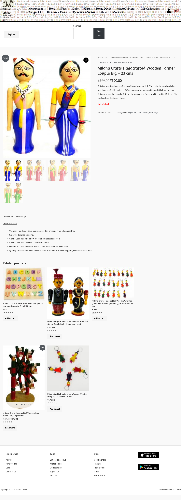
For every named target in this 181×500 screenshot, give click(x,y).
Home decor (101, 8)
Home (100, 57)
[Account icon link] (168, 10)
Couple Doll (115, 57)
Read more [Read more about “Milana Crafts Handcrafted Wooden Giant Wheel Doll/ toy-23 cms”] (11, 431)
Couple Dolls (100, 464)
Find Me (99, 33)
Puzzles (53, 480)
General (119, 62)
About (102, 12)
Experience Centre (83, 12)
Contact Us (118, 12)
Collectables (56, 472)
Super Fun (54, 476)
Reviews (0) (22, 217)
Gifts (86, 8)
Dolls (74, 8)
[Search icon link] (18, 10)
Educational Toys (58, 464)
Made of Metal (123, 8)
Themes (97, 468)
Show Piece (99, 480)
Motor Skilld (56, 468)
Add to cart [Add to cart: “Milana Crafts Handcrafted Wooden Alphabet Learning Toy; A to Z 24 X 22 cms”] (11, 320)
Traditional (99, 472)
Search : (77, 25)
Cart (8, 472)
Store (51, 8)
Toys (63, 8)
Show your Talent (56, 12)
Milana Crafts (7, 10)
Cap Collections (147, 8)
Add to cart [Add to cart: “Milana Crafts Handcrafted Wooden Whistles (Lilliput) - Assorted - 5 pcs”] (56, 413)
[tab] (8, 217)
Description (8, 217)
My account (35, 8)
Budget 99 (34, 12)
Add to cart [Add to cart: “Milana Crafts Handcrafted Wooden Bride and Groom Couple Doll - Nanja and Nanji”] (56, 338)
